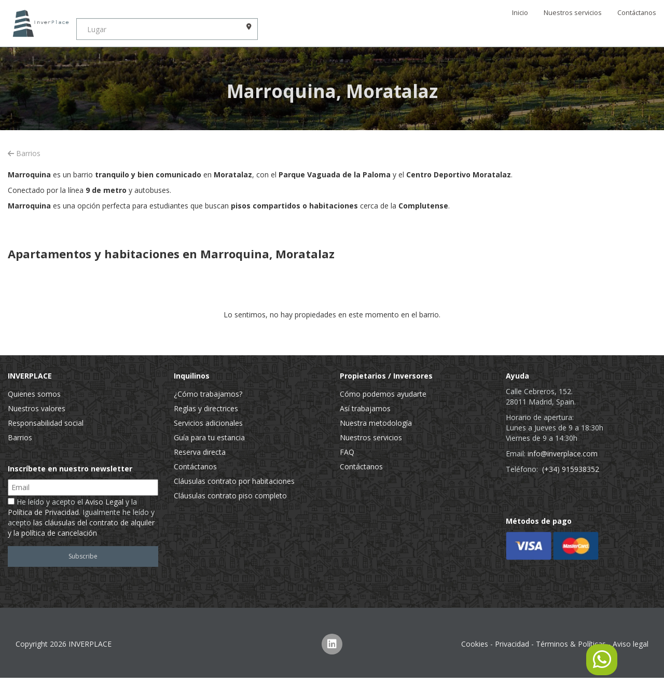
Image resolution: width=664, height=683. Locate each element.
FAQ (347, 452)
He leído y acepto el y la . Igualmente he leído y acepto (81, 517)
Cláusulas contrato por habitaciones (234, 481)
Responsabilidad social (46, 423)
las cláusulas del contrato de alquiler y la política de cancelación (81, 528)
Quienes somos (34, 394)
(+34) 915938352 (570, 469)
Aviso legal (630, 644)
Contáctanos (636, 12)
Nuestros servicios (573, 12)
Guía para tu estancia (209, 437)
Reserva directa (200, 452)
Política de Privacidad (43, 512)
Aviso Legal (104, 502)
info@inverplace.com (563, 453)
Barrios (24, 153)
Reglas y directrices (206, 408)
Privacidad (512, 644)
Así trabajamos (365, 408)
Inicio (520, 12)
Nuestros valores (36, 408)
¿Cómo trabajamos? (208, 394)
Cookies (474, 644)
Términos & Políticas (571, 644)
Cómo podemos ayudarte (383, 394)
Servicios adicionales (208, 423)
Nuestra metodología (376, 423)
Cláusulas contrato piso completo (230, 495)
